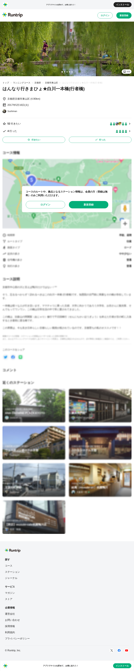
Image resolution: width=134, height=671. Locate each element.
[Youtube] (126, 650)
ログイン (105, 15)
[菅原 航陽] (13, 529)
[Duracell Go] (13, 418)
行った (100, 139)
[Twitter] (111, 650)
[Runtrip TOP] (12, 15)
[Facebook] (119, 650)
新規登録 (124, 15)
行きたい (33, 139)
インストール (122, 4)
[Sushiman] (9, 111)
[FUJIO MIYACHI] (81, 418)
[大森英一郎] (80, 492)
